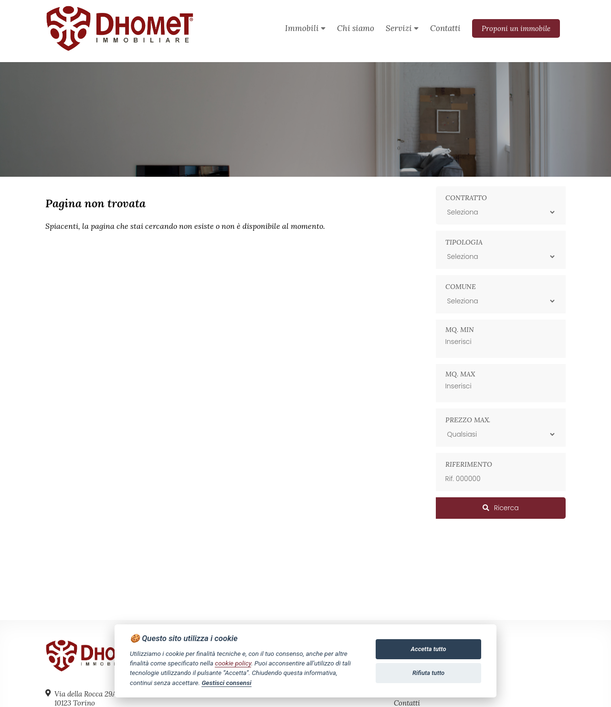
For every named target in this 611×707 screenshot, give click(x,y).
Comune (460, 286)
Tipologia (464, 242)
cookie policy (233, 663)
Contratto (466, 197)
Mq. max (460, 374)
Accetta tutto (428, 649)
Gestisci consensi (226, 682)
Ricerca (501, 508)
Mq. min (459, 329)
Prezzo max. (467, 420)
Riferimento (468, 464)
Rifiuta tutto (428, 672)
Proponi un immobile (516, 28)
